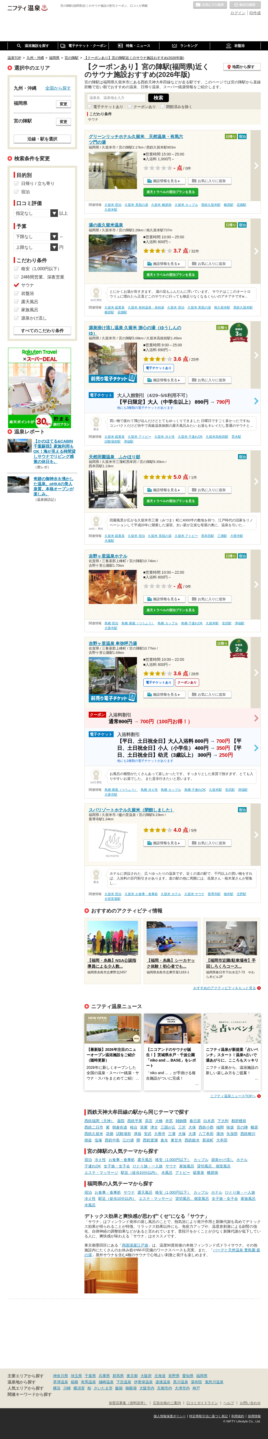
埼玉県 (76, 1376)
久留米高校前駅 (217, 437)
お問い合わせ (250, 1403)
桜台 (133, 1127)
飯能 (119, 1388)
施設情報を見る (165, 181)
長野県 (174, 1376)
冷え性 (100, 1160)
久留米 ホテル (171, 894)
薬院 (121, 1121)
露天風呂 (144, 1160)
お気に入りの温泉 (210, 5)
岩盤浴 (27, 293)
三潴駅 (222, 536)
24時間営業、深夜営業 (43, 277)
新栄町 (208, 1140)
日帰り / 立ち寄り (38, 183)
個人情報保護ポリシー (170, 1416)
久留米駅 (111, 210)
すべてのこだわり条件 (42, 330)
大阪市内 (146, 1388)
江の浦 (128, 1140)
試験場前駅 (113, 441)
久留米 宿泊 (113, 205)
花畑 (109, 1134)
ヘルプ (229, 1403)
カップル (201, 1160)
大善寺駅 (236, 536)
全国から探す (58, 88)
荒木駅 (236, 437)
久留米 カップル (186, 205)
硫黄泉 (198, 1172)
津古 (154, 1127)
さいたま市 (103, 1388)
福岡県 (201, 1376)
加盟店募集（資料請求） (128, 1403)
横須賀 (79, 1388)
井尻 (169, 1121)
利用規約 (237, 1416)
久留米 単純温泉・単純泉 (146, 307)
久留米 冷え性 (164, 437)
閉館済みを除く (179, 107)
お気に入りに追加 (212, 181)
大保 (192, 1127)
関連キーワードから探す (30, 1394)
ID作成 (255, 13)
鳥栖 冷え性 (149, 790)
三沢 (182, 1127)
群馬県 (118, 1376)
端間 (220, 1127)
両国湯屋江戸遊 (135, 1245)
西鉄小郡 (206, 1127)
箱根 (74, 1382)
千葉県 (90, 1376)
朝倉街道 (119, 1127)
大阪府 (146, 1376)
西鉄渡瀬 (150, 1140)
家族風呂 (186, 1166)
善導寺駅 (214, 894)
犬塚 (182, 1134)
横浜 (57, 1388)
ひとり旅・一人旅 (148, 1166)
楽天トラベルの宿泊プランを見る (171, 192)
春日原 (195, 1121)
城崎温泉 (106, 1382)
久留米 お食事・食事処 (141, 894)
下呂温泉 (123, 1382)
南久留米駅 (222, 307)
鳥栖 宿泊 (111, 623)
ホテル (242, 1160)
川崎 (67, 1388)
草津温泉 (60, 1382)
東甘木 (176, 1140)
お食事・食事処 (122, 1160)
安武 (147, 1134)
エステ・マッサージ (101, 1172)
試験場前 (123, 1134)
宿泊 (88, 1160)
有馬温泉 (88, 1382)
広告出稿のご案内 (167, 1403)
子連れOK (92, 1166)
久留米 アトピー (139, 437)
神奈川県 (60, 1376)
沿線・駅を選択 (42, 138)
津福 (137, 1134)
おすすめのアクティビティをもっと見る (224, 988)
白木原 (209, 1121)
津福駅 (128, 441)
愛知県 (187, 1376)
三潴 (172, 1134)
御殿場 (131, 1388)
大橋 (159, 1121)
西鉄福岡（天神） (99, 1121)
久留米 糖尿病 (161, 205)
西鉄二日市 (93, 1127)
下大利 (223, 1121)
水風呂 (167, 1172)
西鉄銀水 (192, 1140)
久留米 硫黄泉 (115, 307)
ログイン (237, 13)
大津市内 (182, 1388)
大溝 (192, 1134)
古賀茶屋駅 (113, 899)
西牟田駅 (207, 536)
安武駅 (227, 623)
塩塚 (98, 1140)
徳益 (88, 1140)
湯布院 (196, 1382)
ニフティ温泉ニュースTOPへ (233, 1096)
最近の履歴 (245, 5)
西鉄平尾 (134, 1121)
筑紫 (144, 1127)
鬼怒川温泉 (214, 1382)
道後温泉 (162, 1382)
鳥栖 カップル (168, 623)
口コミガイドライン (202, 1403)
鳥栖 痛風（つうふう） (137, 623)
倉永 (164, 1140)
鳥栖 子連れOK (192, 623)
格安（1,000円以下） (173, 1160)
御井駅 (228, 894)
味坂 (230, 1127)
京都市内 (164, 1388)
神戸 (196, 1388)
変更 (63, 104)
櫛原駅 (228, 205)
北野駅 (241, 894)
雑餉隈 (181, 1121)
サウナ (171, 1166)
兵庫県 (104, 1376)
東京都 (132, 1376)
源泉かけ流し (222, 1160)
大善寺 (159, 1134)
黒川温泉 (180, 1382)
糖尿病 (212, 1172)
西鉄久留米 (93, 1134)
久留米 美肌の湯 (136, 205)
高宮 (148, 1121)
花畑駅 (241, 205)
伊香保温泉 (143, 1382)
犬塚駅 (109, 541)
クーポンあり (144, 107)
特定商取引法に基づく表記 (208, 1416)
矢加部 (232, 1134)
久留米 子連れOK (190, 437)
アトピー (182, 1172)
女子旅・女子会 (117, 1166)
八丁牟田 (206, 1134)
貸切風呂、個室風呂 (214, 1166)
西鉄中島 (112, 1140)
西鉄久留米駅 (211, 205)
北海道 (160, 1376)
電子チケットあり (108, 107)
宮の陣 (242, 1127)
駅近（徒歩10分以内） (140, 1172)
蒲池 (220, 1134)
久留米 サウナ (194, 894)
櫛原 (254, 1127)
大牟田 (222, 1140)
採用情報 (254, 1416)
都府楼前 (238, 1121)
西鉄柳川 (247, 1134)
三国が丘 (168, 1127)
